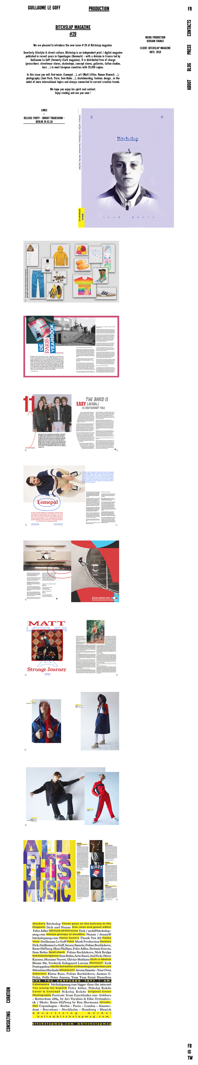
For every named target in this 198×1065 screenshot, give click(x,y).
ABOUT (189, 85)
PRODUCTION (99, 8)
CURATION (8, 995)
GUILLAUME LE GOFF (44, 7)
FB (190, 1046)
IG (189, 1052)
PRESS (189, 50)
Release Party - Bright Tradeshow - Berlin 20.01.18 (44, 120)
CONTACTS (189, 28)
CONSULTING (8, 1021)
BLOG (189, 67)
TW (190, 1058)
